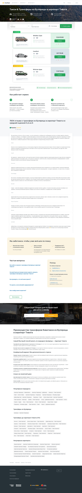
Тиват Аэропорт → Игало (61, 399)
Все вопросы (15, 297)
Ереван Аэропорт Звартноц (59, 453)
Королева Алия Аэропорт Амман (37, 456)
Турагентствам (28, 472)
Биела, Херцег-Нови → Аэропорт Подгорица (53, 397)
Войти (77, 2)
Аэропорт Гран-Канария (43, 451)
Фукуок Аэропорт (17, 444)
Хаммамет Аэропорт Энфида (20, 446)
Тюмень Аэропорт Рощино (30, 451)
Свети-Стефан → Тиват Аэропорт (52, 428)
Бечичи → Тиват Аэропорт (20, 421)
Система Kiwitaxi (13, 469)
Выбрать (60, 41)
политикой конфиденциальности (44, 320)
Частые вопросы (13, 475)
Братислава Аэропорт (51, 446)
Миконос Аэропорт (56, 444)
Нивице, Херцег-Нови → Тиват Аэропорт (22, 433)
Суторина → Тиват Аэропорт (35, 431)
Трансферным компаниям (30, 469)
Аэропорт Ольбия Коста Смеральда (30, 444)
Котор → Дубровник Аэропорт (47, 399)
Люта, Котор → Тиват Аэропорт (21, 431)
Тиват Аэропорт (28, 462)
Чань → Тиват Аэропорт (28, 402)
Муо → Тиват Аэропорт (19, 435)
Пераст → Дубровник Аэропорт (48, 404)
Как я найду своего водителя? (18, 290)
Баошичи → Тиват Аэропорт (55, 392)
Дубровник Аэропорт (18, 451)
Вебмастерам (27, 475)
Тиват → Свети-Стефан (19, 394)
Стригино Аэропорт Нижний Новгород (22, 453)
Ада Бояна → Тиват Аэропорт (48, 426)
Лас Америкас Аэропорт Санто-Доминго (36, 446)
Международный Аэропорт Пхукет (21, 456)
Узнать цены (65, 26)
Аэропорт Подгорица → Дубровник (39, 392)
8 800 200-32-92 (53, 279)
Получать (51, 315)
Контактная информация (14, 478)
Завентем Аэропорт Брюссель (20, 449)
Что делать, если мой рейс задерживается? (22, 285)
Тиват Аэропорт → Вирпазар (20, 399)
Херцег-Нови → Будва (52, 402)
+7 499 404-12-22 (54, 282)
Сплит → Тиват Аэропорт (48, 431)
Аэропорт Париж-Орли (45, 444)
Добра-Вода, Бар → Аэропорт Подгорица (22, 397)
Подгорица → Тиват (37, 397)
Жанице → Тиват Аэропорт (20, 426)
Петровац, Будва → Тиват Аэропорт (35, 428)
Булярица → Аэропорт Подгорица (21, 412)
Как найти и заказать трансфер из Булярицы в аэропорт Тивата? (25, 265)
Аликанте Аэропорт (36, 453)
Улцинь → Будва (17, 402)
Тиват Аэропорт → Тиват (34, 404)
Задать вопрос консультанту (59, 270)
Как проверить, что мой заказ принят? (20, 279)
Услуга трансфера (13, 472)
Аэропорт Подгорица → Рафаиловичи (22, 392)
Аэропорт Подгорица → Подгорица (33, 394)
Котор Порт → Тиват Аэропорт (32, 435)
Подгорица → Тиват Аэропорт (39, 433)
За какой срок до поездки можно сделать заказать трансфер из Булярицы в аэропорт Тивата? (24, 273)
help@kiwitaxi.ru (56, 268)
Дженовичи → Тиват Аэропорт (34, 426)
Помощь (69, 2)
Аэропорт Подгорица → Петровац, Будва (51, 394)
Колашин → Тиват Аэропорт (20, 428)
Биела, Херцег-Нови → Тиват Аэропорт (35, 421)
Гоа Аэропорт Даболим (52, 449)
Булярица (22, 462)
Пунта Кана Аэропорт (54, 451)
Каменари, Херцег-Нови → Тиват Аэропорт (57, 423)
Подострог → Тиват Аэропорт (54, 433)
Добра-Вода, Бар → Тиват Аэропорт (53, 421)
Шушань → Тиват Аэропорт (20, 423)
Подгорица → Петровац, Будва (20, 404)
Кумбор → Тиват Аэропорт (34, 399)
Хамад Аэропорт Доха (47, 453)
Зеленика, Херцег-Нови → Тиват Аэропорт (37, 423)
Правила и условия (42, 488)
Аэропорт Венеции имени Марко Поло (37, 449)
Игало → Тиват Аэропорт (40, 402)
